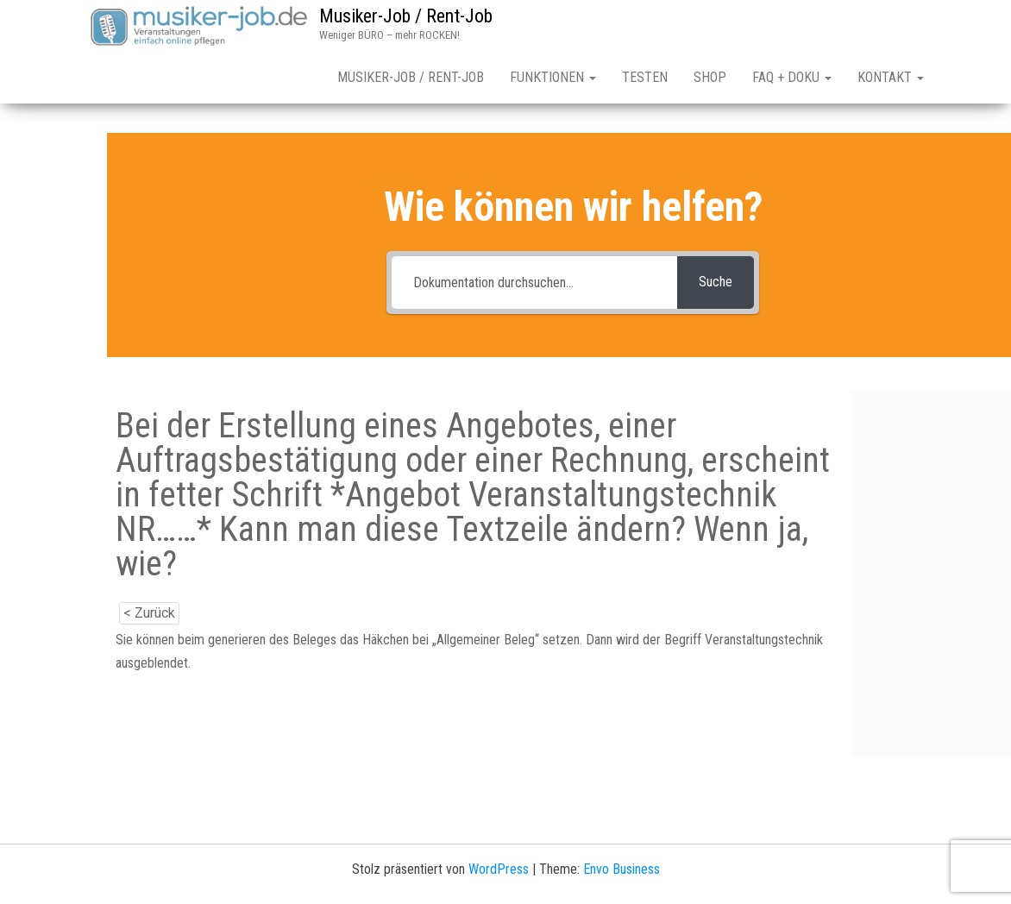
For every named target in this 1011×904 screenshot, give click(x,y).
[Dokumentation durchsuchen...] (534, 282)
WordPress (498, 869)
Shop (710, 77)
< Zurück (149, 613)
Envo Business (621, 869)
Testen (645, 77)
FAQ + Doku (792, 77)
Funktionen (553, 77)
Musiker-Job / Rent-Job (406, 16)
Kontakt (890, 77)
